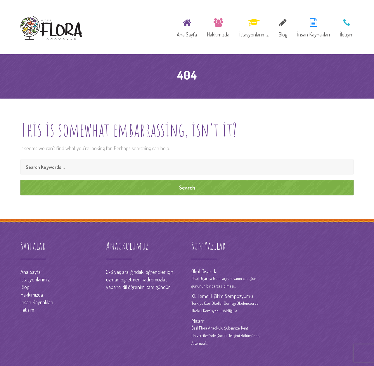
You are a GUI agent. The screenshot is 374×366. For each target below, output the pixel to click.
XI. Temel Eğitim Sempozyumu (222, 296)
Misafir (198, 321)
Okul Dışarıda (204, 271)
